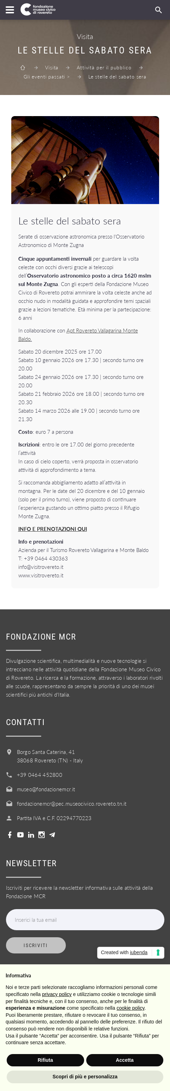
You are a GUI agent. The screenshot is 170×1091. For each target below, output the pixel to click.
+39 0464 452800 (40, 775)
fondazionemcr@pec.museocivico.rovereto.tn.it (72, 803)
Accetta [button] (125, 1060)
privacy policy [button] (57, 994)
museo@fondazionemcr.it (46, 789)
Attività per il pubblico (104, 67)
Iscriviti (36, 945)
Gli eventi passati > (47, 77)
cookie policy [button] (130, 1008)
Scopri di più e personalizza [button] (84, 1076)
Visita (51, 67)
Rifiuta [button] (45, 1060)
